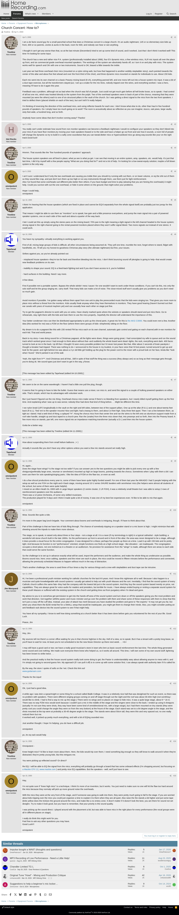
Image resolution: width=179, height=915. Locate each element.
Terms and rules (140, 907)
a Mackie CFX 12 (30, 769)
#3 (175, 148)
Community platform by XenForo (89, 912)
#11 (174, 574)
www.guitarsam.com (31, 671)
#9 (175, 461)
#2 (175, 124)
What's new (30, 14)
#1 (175, 37)
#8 (175, 438)
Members (46, 14)
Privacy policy (154, 907)
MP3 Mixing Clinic (34, 861)
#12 (174, 629)
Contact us (128, 907)
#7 (175, 380)
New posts (5, 18)
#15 (174, 776)
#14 (174, 741)
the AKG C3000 (135, 321)
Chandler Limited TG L (22, 866)
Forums (17, 14)
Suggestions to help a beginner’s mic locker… (34, 883)
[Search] (171, 13)
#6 (175, 234)
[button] (38, 13)
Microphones (38, 852)
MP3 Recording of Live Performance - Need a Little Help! (40, 858)
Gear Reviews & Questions (39, 870)
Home (6, 14)
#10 (174, 510)
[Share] (171, 37)
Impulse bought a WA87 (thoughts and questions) (36, 849)
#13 (174, 683)
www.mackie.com (47, 769)
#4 (175, 171)
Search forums (18, 18)
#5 (175, 200)
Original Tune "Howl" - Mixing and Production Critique (38, 875)
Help (164, 907)
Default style (8, 907)
